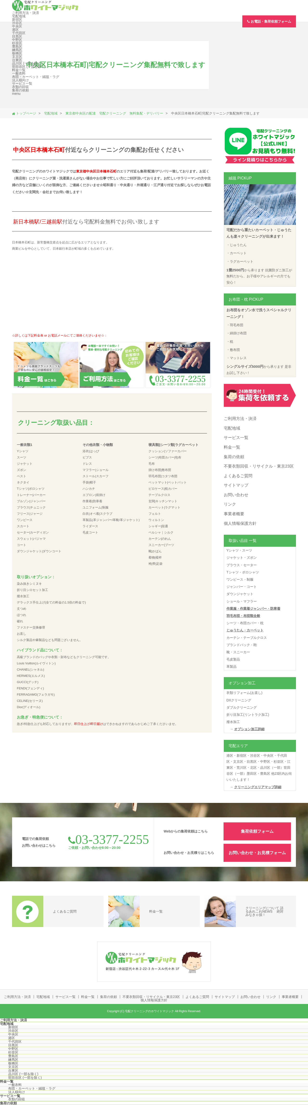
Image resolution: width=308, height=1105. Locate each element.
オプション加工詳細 (249, 729)
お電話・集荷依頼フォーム (269, 21)
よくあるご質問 (238, 476)
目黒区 (17, 36)
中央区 (17, 26)
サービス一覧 (22, 83)
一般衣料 (19, 73)
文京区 (17, 56)
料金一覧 (19, 70)
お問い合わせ (236, 495)
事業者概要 (234, 514)
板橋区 (17, 53)
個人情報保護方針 (240, 523)
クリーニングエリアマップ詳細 (257, 787)
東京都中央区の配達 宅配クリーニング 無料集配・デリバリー (114, 113)
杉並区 (17, 43)
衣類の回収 (20, 87)
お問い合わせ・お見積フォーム (257, 853)
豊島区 (17, 46)
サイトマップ (236, 485)
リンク (230, 504)
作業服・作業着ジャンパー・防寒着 (253, 608)
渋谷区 (17, 23)
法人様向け (20, 80)
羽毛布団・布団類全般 (243, 616)
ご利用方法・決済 (25, 13)
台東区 (17, 60)
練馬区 (17, 50)
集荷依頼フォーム (257, 831)
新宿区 (17, 19)
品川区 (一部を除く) (27, 63)
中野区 (17, 40)
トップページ (26, 113)
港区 (15, 30)
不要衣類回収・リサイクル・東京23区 (259, 466)
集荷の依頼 (20, 90)
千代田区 (19, 33)
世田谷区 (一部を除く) (28, 67)
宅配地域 (19, 16)
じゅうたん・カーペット (244, 630)
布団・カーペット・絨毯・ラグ (35, 77)
